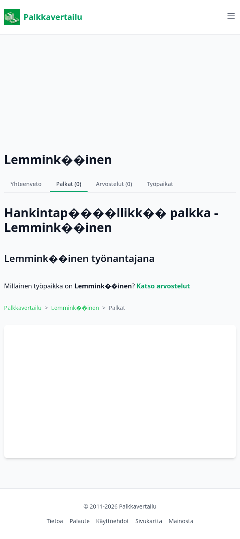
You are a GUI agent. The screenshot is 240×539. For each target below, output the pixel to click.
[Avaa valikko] (231, 16)
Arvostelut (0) (114, 184)
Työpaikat (160, 184)
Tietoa (55, 521)
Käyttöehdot (112, 521)
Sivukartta (148, 521)
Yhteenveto (26, 184)
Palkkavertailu (43, 17)
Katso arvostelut (163, 285)
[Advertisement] (120, 91)
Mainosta (181, 521)
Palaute (80, 521)
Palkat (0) (68, 184)
